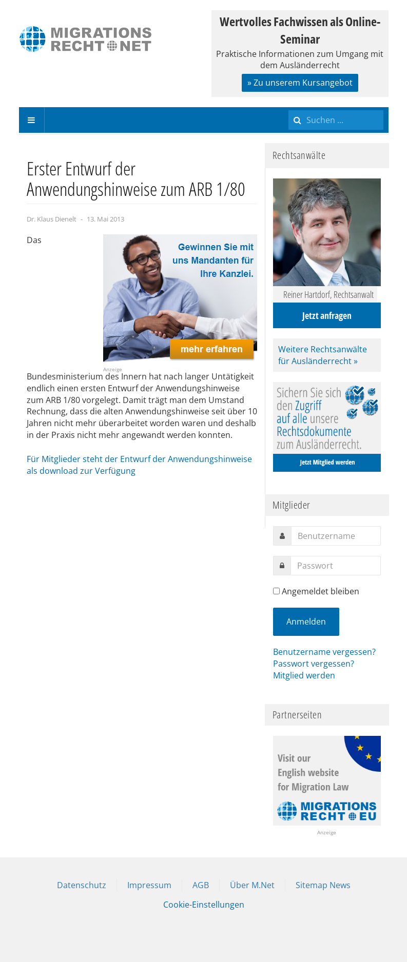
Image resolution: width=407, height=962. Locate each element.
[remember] (276, 591)
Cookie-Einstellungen (203, 904)
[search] (335, 120)
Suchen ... (288, 107)
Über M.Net (252, 885)
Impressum (149, 885)
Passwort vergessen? (313, 663)
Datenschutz (81, 885)
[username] (336, 536)
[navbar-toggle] (32, 120)
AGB (200, 885)
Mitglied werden (304, 675)
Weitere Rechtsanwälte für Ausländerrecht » (322, 355)
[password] (335, 565)
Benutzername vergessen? (324, 651)
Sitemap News (323, 885)
